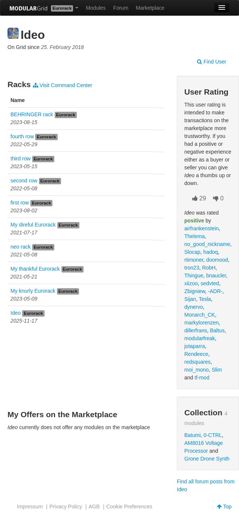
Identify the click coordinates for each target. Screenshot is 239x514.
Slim (217, 370)
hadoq (210, 252)
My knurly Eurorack (32, 291)
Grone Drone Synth (207, 459)
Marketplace (150, 8)
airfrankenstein (201, 228)
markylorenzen (201, 323)
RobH (208, 268)
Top (224, 507)
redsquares (197, 362)
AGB (94, 507)
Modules (96, 8)
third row (20, 158)
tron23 (191, 268)
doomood (217, 260)
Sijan (190, 299)
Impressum (30, 507)
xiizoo (191, 283)
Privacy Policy (65, 507)
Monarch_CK (199, 315)
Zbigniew (194, 291)
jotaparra (194, 346)
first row (19, 203)
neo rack (20, 247)
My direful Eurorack (33, 225)
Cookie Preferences (129, 507)
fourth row (22, 136)
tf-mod (201, 378)
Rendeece (196, 354)
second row (23, 181)
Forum (120, 8)
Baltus (217, 330)
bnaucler (216, 275)
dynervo (193, 307)
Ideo (15, 313)
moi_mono (196, 370)
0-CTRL (212, 435)
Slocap (192, 252)
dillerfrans (195, 330)
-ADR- (215, 291)
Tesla (205, 299)
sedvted (210, 283)
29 (199, 198)
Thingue (193, 275)
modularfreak (199, 338)
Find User (211, 62)
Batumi (192, 435)
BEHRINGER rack (31, 114)
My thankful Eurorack (35, 269)
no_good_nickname (207, 244)
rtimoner (193, 260)
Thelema (194, 236)
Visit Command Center (62, 85)
